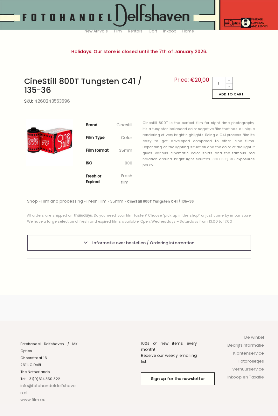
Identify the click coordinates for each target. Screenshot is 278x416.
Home (188, 31)
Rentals (135, 31)
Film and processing (62, 201)
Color (126, 138)
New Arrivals (96, 31)
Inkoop (169, 31)
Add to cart (231, 94)
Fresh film (126, 179)
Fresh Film (97, 201)
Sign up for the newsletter (178, 379)
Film (118, 31)
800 (128, 163)
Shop (32, 201)
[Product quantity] (222, 83)
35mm (125, 150)
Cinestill (124, 125)
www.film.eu (32, 400)
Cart (153, 31)
